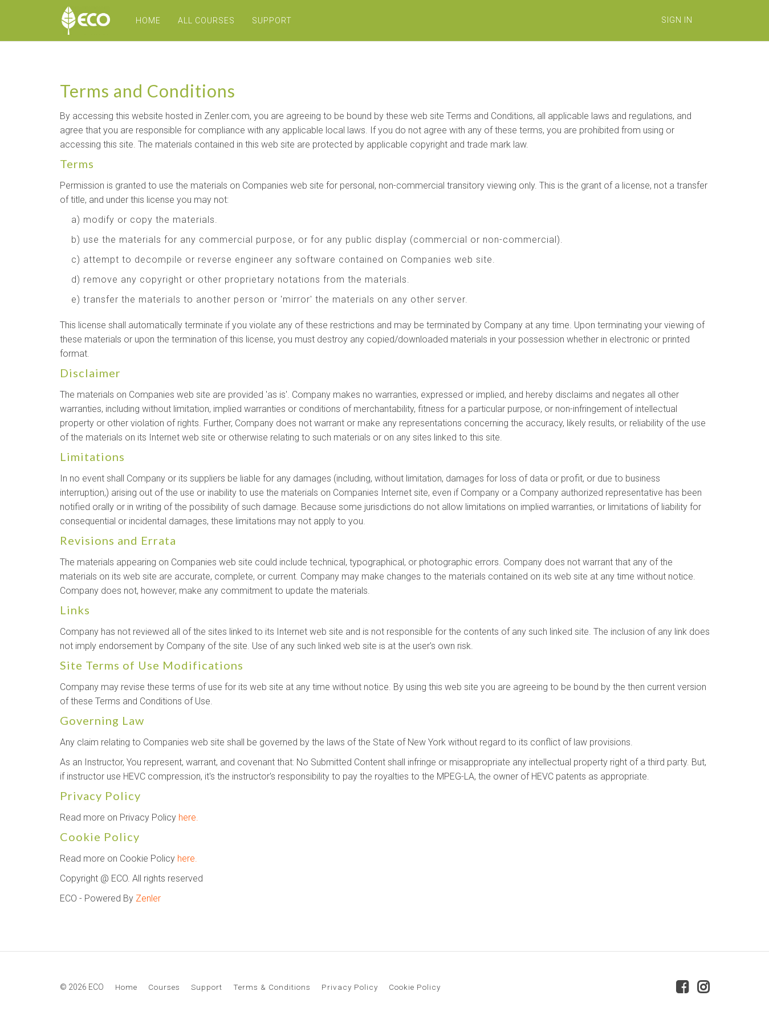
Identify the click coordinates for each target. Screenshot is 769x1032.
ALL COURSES (204, 20)
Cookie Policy (415, 987)
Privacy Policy (350, 987)
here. (188, 817)
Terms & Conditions (272, 987)
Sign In (677, 20)
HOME (146, 20)
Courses (164, 987)
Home (126, 987)
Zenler (148, 898)
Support (206, 987)
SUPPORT (270, 20)
